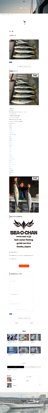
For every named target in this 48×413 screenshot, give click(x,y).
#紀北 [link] (10, 136)
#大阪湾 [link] (10, 125)
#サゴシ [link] (10, 151)
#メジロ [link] (10, 149)
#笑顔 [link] (10, 170)
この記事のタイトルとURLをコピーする (24, 66)
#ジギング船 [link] (11, 132)
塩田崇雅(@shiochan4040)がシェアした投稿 (21, 309)
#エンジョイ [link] (11, 162)
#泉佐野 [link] (10, 140)
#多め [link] (10, 160)
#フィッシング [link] (11, 164)
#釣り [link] (10, 166)
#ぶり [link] (10, 147)
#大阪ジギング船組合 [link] (12, 134)
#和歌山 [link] (10, 138)
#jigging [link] (10, 145)
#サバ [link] (10, 153)
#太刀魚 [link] (10, 155)
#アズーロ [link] (11, 157)
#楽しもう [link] (11, 168)
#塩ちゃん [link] (11, 130)
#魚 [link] (9, 172)
